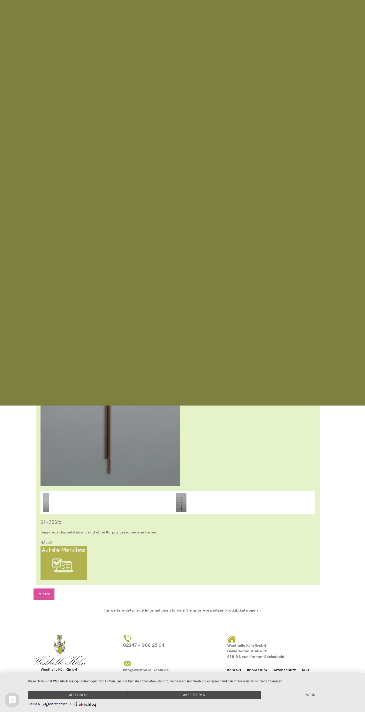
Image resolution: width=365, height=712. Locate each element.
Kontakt (234, 669)
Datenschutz (284, 669)
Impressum (257, 669)
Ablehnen (78, 695)
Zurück (44, 594)
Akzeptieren (194, 695)
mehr (310, 695)
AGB (305, 669)
